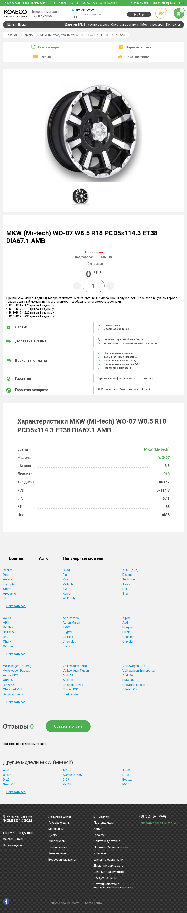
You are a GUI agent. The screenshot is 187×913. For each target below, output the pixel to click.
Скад (66, 572)
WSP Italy (69, 600)
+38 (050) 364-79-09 (152, 816)
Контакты (173, 27)
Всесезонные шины (62, 859)
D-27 (6, 782)
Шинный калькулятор (109, 872)
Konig (66, 596)
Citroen (8, 648)
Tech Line (128, 582)
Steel (125, 596)
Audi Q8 (68, 682)
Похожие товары (138, 59)
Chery (7, 644)
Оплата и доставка (124, 27)
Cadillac (68, 639)
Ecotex (127, 782)
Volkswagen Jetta (75, 668)
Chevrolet (69, 644)
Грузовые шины (59, 822)
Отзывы (48, 59)
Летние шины (57, 847)
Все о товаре (48, 49)
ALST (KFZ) (130, 572)
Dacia (66, 648)
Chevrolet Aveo (73, 687)
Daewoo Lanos (13, 696)
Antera (7, 582)
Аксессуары (57, 841)
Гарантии (100, 835)
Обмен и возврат (152, 27)
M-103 (67, 786)
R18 (166, 476)
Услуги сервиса (98, 27)
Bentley (8, 629)
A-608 (7, 777)
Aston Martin (71, 625)
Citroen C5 (129, 692)
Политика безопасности (111, 847)
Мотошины (56, 829)
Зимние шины (57, 853)
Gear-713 (9, 786)
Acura (7, 620)
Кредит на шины (105, 878)
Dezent (127, 577)
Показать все (16, 608)
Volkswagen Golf (133, 668)
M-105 (126, 786)
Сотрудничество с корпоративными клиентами (113, 886)
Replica (8, 572)
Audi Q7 (8, 682)
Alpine (126, 620)
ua (182, 2)
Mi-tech (68, 586)
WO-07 (164, 460)
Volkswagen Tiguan (76, 673)
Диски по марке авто (109, 866)
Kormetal (9, 586)
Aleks (126, 586)
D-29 (66, 782)
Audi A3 (68, 677)
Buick (126, 634)
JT (5, 600)
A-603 (7, 772)
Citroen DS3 (71, 692)
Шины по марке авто (108, 859)
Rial (65, 577)
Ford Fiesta (70, 696)
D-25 (125, 777)
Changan (128, 639)
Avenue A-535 (72, 777)
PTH (125, 591)
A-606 (126, 772)
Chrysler (128, 644)
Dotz (6, 577)
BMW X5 (128, 682)
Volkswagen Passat (16, 673)
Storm (7, 591)
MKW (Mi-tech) (157, 451)
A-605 (67, 772)
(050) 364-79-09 (84, 9)
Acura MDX (10, 677)
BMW (66, 629)
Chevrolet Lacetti (133, 687)
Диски (22, 27)
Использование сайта (63, 903)
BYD (6, 639)
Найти (139, 17)
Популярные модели (83, 561)
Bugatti (67, 634)
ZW (65, 591)
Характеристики (138, 49)
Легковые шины (59, 816)
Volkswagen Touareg (17, 668)
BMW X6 (8, 687)
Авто (44, 561)
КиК (65, 582)
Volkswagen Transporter (138, 673)
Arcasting (9, 596)
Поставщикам (104, 822)
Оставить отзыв (68, 728)
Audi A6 (127, 677)
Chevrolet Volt (12, 692)
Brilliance (9, 634)
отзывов (95, 266)
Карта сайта (93, 903)
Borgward (128, 629)
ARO (6, 625)
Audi (125, 625)
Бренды (16, 561)
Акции (98, 829)
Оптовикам (101, 816)
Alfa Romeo (71, 620)
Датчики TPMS (75, 27)
